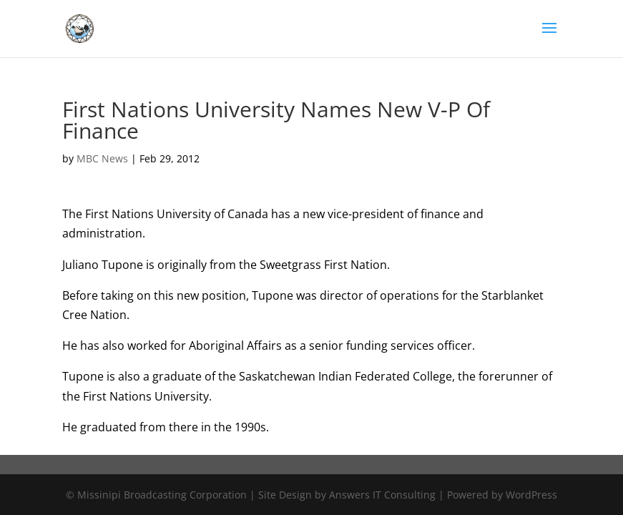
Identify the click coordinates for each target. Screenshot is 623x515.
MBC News (102, 158)
